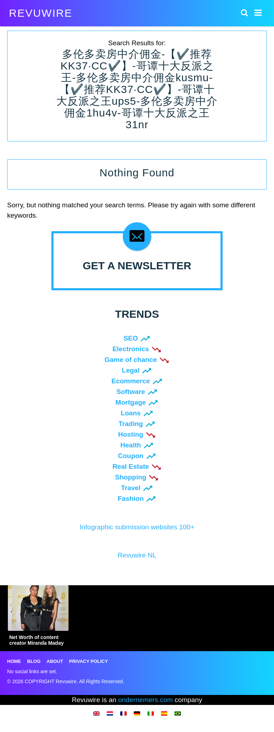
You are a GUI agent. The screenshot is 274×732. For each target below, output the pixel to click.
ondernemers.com (145, 700)
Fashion (131, 498)
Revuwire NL (137, 555)
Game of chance (131, 359)
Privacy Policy (88, 661)
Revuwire (40, 13)
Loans (131, 413)
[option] (38, 617)
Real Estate (130, 466)
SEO (130, 338)
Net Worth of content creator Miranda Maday (36, 640)
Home (14, 661)
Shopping (131, 477)
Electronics (130, 349)
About (55, 661)
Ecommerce (130, 381)
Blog (34, 661)
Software (130, 391)
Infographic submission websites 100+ (137, 527)
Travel (131, 488)
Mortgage (131, 402)
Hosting (130, 434)
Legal (131, 370)
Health (130, 445)
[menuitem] (96, 713)
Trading (130, 423)
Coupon (130, 456)
